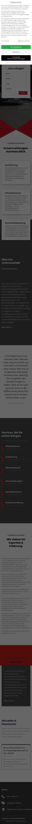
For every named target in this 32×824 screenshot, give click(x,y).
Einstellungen (13, 35)
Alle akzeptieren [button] (16, 47)
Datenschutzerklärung (7, 33)
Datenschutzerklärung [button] (17, 62)
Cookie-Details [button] (8, 62)
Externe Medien (24, 41)
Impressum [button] (25, 62)
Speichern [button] (16, 52)
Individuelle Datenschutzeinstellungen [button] (16, 58)
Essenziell (5, 41)
